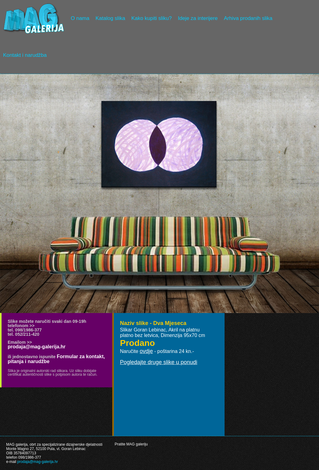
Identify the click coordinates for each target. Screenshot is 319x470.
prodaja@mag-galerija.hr (37, 346)
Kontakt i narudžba (25, 55)
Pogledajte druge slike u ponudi (158, 362)
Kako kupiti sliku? (151, 18)
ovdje (146, 351)
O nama (80, 18)
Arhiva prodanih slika (248, 18)
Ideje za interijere (197, 18)
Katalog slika (110, 18)
